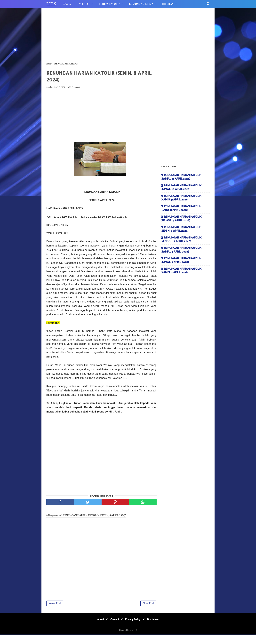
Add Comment (73, 87)
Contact (114, 620)
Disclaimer (154, 620)
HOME (67, 4)
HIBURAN (168, 4)
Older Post (148, 604)
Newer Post (54, 604)
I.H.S (51, 4)
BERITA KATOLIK (109, 4)
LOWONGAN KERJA (141, 4)
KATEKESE (83, 4)
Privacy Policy (133, 620)
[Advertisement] (128, 34)
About (99, 620)
